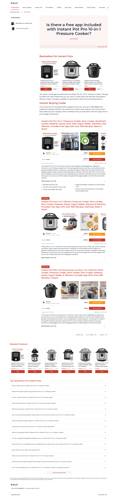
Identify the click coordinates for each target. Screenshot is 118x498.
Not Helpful (91, 335)
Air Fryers (102, 7)
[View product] (49, 75)
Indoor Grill (38, 7)
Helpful (79, 335)
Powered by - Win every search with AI (25, 488)
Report (103, 335)
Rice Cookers (27, 7)
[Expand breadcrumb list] (21, 12)
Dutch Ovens (91, 7)
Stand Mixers (79, 7)
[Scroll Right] (108, 7)
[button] (105, 46)
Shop (46, 89)
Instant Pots (15, 7)
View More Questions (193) (59, 472)
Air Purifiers (49, 7)
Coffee (59, 7)
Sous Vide (68, 7)
